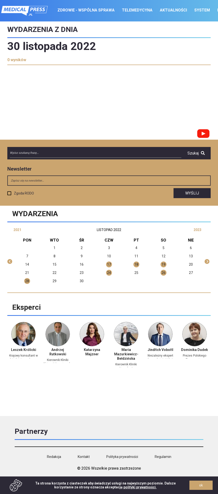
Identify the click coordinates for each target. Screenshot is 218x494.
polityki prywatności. (140, 487)
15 (54, 264)
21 (27, 273)
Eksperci (26, 307)
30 (82, 281)
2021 (17, 230)
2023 (197, 230)
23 (82, 273)
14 (27, 264)
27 (191, 273)
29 (54, 281)
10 (109, 256)
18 (136, 264)
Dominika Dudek (194, 350)
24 (109, 273)
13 (191, 256)
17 (109, 264)
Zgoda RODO (24, 193)
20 (191, 264)
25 (136, 273)
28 (27, 281)
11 (136, 256)
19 (163, 264)
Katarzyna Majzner (92, 352)
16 (82, 264)
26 (163, 273)
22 (54, 273)
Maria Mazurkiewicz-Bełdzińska (126, 354)
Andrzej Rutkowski (57, 352)
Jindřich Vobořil (160, 350)
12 (163, 256)
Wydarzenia (35, 213)
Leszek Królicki (23, 350)
